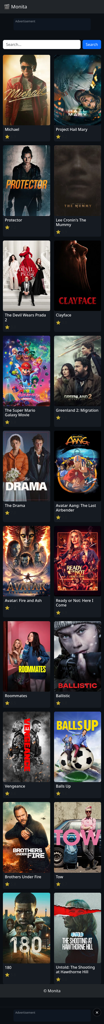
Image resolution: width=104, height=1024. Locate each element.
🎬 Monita (15, 6)
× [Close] (97, 1012)
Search (92, 44)
